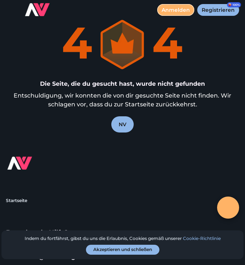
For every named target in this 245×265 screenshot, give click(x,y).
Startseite (16, 200)
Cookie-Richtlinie (202, 238)
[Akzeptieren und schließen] (122, 250)
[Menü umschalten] (12, 12)
